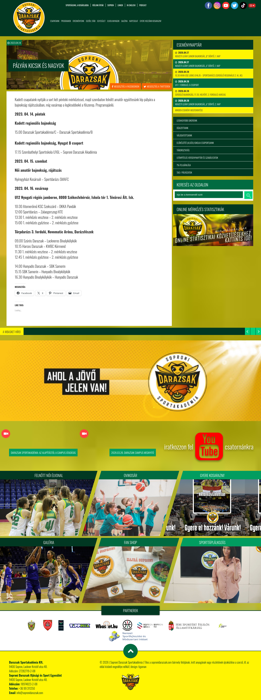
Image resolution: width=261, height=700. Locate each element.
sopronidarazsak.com (161, 662)
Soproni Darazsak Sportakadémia (126, 662)
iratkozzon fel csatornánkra (209, 446)
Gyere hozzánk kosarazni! (150, 20)
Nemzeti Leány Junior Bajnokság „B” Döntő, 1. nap (197, 54)
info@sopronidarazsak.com (30, 693)
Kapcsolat (133, 20)
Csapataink (54, 20)
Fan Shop (130, 542)
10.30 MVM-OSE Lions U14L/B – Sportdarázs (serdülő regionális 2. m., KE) (209, 73)
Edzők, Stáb (90, 20)
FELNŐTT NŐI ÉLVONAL (49, 475)
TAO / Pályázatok (184, 172)
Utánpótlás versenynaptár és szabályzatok (197, 157)
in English (131, 5)
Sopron (110, 5)
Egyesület (101, 20)
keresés (248, 195)
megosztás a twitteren (157, 86)
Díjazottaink (182, 128)
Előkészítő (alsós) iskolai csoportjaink (195, 143)
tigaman (142, 666)
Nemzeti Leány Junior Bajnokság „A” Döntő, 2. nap (198, 102)
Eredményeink (78, 20)
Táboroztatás (183, 150)
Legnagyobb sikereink (187, 120)
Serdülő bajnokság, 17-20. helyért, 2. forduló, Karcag (200, 92)
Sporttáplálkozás (212, 542)
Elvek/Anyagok (113, 20)
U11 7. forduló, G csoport (187, 83)
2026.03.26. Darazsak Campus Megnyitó (132, 453)
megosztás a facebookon (125, 86)
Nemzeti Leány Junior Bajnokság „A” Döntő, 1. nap (197, 64)
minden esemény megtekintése (189, 110)
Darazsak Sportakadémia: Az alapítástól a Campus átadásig (43, 453)
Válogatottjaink (184, 135)
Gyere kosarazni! (212, 475)
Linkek (120, 5)
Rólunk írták (98, 5)
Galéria (124, 20)
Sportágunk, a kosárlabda (77, 5)
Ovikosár (130, 475)
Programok (66, 20)
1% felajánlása (184, 165)
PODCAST (142, 5)
